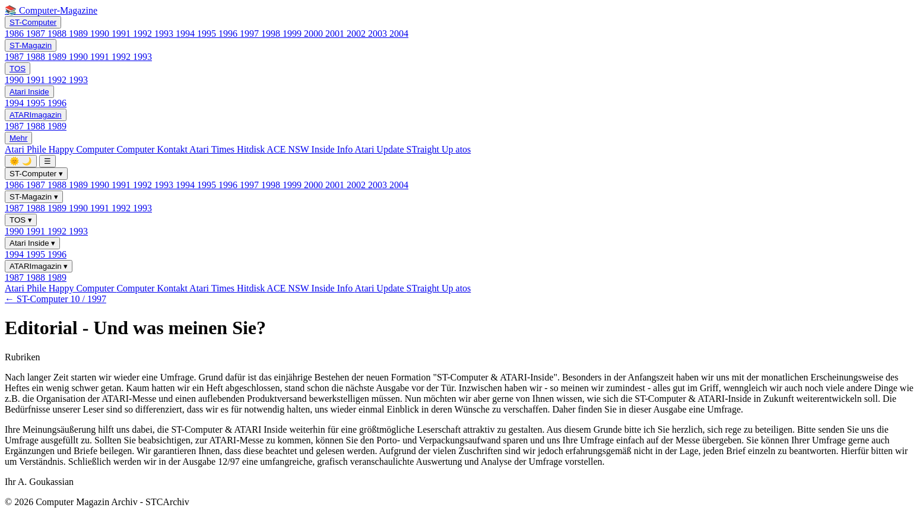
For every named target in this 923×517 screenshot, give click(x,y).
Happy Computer (83, 149)
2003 (378, 33)
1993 (165, 33)
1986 (15, 33)
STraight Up (431, 149)
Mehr (18, 138)
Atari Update (380, 149)
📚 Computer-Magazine (51, 10)
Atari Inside (29, 91)
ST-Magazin (30, 45)
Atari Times (213, 149)
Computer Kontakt (152, 149)
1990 (101, 33)
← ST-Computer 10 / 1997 (55, 299)
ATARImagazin (35, 114)
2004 (398, 33)
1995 (207, 33)
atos (463, 149)
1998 (272, 33)
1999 (293, 33)
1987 (36, 33)
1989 (79, 33)
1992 (143, 33)
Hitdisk (252, 149)
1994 (186, 33)
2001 (336, 33)
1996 (229, 33)
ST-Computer (32, 22)
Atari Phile (27, 149)
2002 (357, 33)
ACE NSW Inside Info (310, 149)
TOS (17, 68)
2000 (314, 33)
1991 (122, 33)
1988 (58, 33)
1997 (250, 33)
